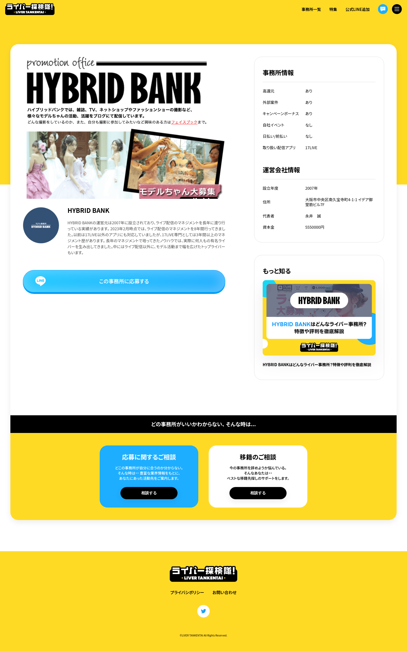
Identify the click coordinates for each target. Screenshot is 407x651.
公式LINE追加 (357, 9)
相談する (149, 493)
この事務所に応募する (124, 281)
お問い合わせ (225, 592)
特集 (333, 9)
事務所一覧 (311, 9)
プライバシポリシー (187, 592)
